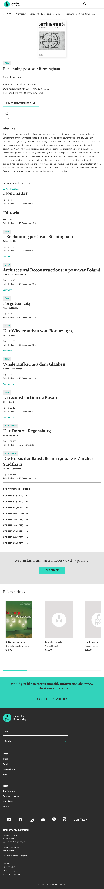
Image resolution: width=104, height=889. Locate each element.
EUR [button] (7, 732)
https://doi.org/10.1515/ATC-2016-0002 (29, 89)
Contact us (7, 856)
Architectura (21, 14)
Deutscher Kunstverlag (55, 885)
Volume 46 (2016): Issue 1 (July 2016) (46, 14)
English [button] (8, 741)
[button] (6, 114)
